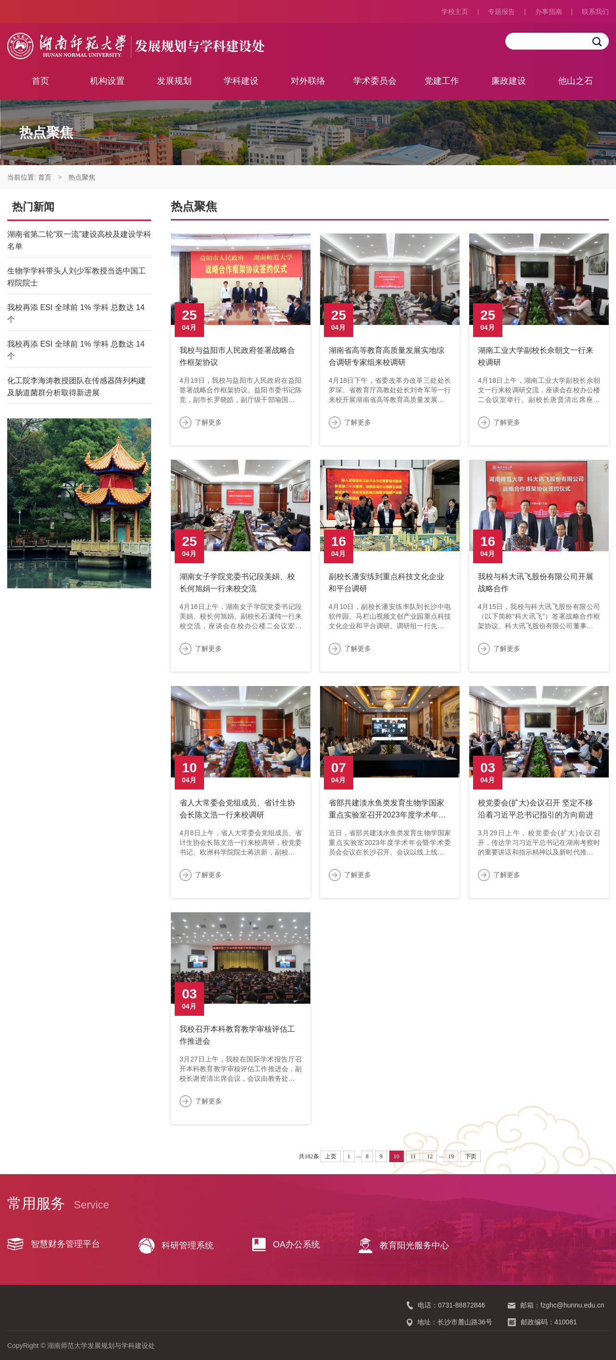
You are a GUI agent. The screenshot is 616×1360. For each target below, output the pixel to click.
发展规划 (174, 81)
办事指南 (548, 11)
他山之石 (575, 81)
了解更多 (208, 422)
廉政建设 (508, 81)
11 (413, 1156)
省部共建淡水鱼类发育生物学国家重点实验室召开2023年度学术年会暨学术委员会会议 (387, 815)
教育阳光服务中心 (404, 1245)
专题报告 (501, 11)
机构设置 (107, 81)
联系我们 (595, 11)
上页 (330, 1156)
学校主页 (454, 11)
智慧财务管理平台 (53, 1244)
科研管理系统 (176, 1246)
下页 (470, 1156)
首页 (40, 81)
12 (430, 1156)
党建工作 (441, 81)
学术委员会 (375, 81)
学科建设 (241, 81)
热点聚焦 (81, 177)
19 (451, 1156)
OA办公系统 (286, 1244)
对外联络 (308, 81)
